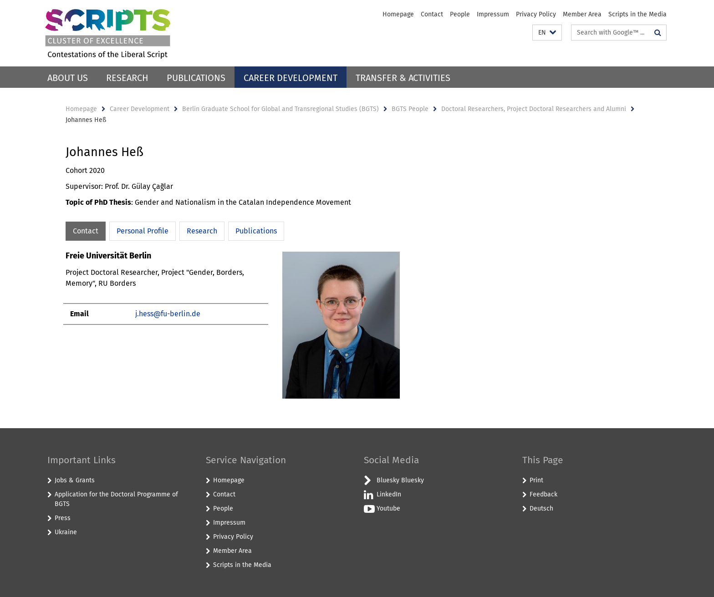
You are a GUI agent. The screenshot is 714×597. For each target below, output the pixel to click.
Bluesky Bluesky (400, 480)
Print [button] (536, 480)
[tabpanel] (233, 329)
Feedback (543, 494)
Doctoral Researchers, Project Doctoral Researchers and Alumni (533, 109)
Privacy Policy (536, 14)
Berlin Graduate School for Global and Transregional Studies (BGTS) (280, 109)
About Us (67, 77)
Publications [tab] (256, 231)
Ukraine (66, 532)
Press (63, 518)
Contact (432, 14)
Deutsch (541, 508)
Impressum (493, 14)
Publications (196, 77)
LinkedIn (389, 494)
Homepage (398, 14)
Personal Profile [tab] (142, 231)
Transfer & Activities (403, 77)
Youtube (388, 508)
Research (127, 77)
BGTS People (410, 109)
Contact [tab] (85, 231)
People (460, 14)
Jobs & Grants (75, 480)
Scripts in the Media (637, 14)
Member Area (582, 14)
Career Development (290, 77)
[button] (547, 32)
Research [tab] (202, 231)
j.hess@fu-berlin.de (167, 313)
